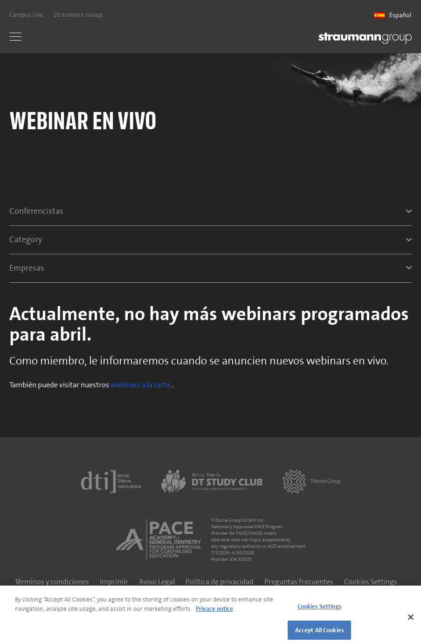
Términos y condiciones (52, 582)
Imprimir (114, 582)
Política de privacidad (220, 582)
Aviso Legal (157, 582)
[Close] (410, 620)
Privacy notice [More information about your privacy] (214, 611)
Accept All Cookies (319, 633)
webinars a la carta (141, 385)
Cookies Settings (370, 582)
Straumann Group (78, 15)
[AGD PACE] (158, 539)
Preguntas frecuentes (298, 582)
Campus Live (26, 15)
